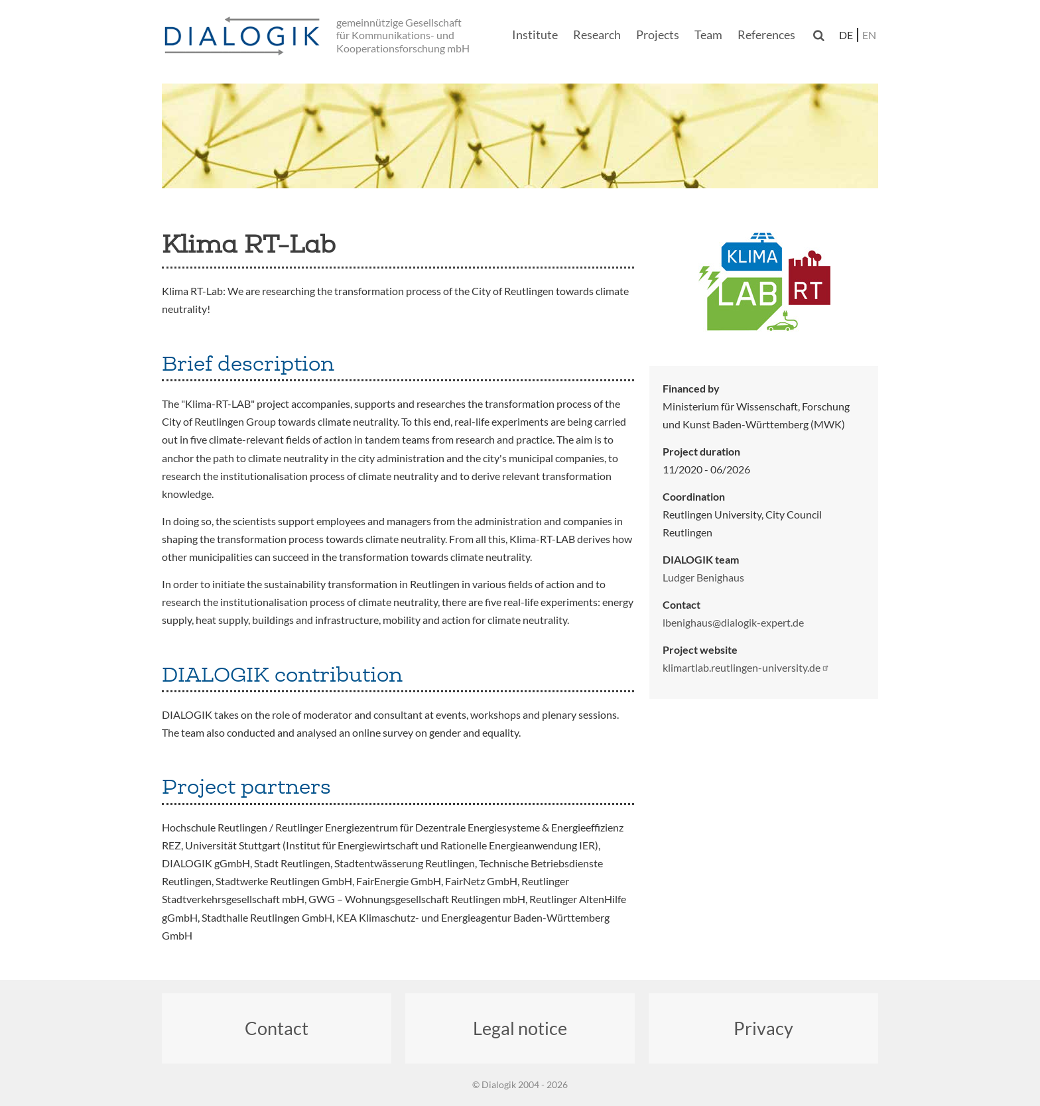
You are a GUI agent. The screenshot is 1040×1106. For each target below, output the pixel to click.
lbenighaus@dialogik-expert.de (733, 622)
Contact (276, 1028)
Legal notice (520, 1028)
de (846, 35)
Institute (535, 34)
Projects (657, 34)
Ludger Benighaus (703, 577)
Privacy (763, 1028)
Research (597, 34)
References (766, 34)
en (869, 35)
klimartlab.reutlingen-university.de (746, 667)
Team (708, 34)
